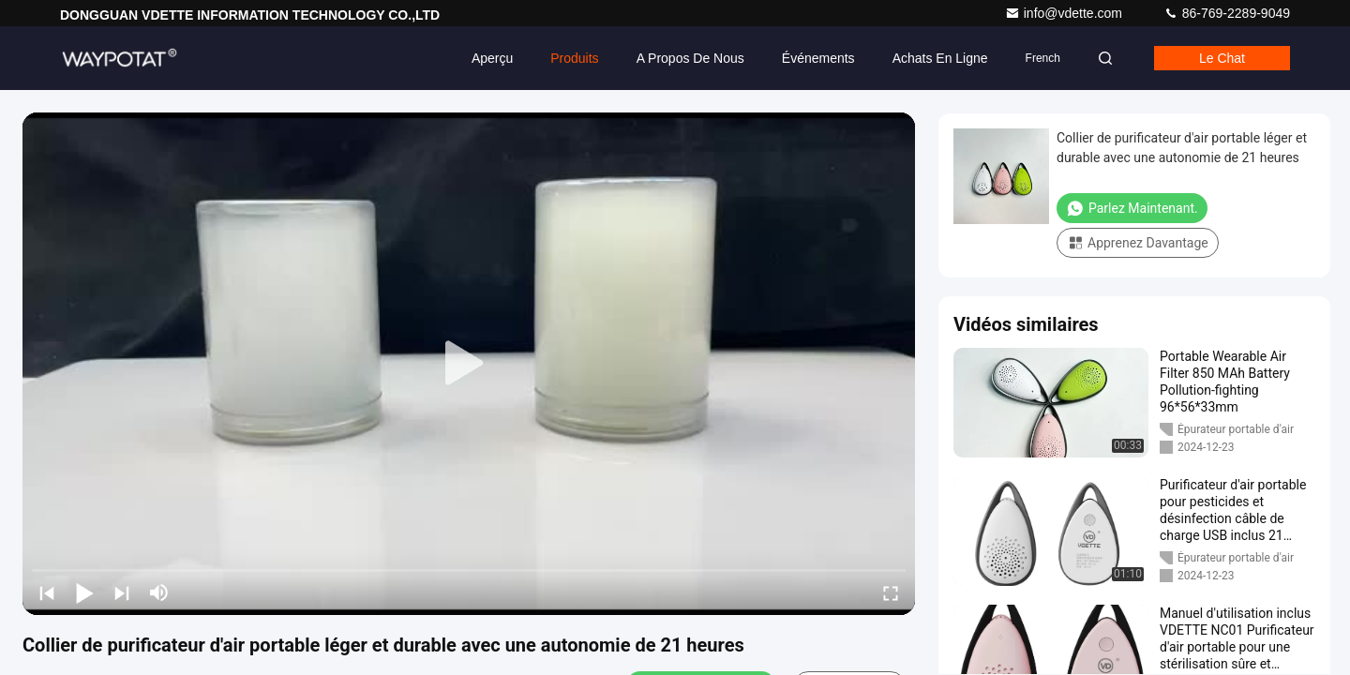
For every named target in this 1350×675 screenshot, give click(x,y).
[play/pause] (84, 592)
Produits (574, 58)
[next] (122, 592)
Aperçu (492, 58)
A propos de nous (690, 58)
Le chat (1222, 58)
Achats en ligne (940, 58)
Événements (818, 58)
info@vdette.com (1065, 13)
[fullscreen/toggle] (890, 592)
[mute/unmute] (159, 592)
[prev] (47, 592)
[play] (468, 363)
